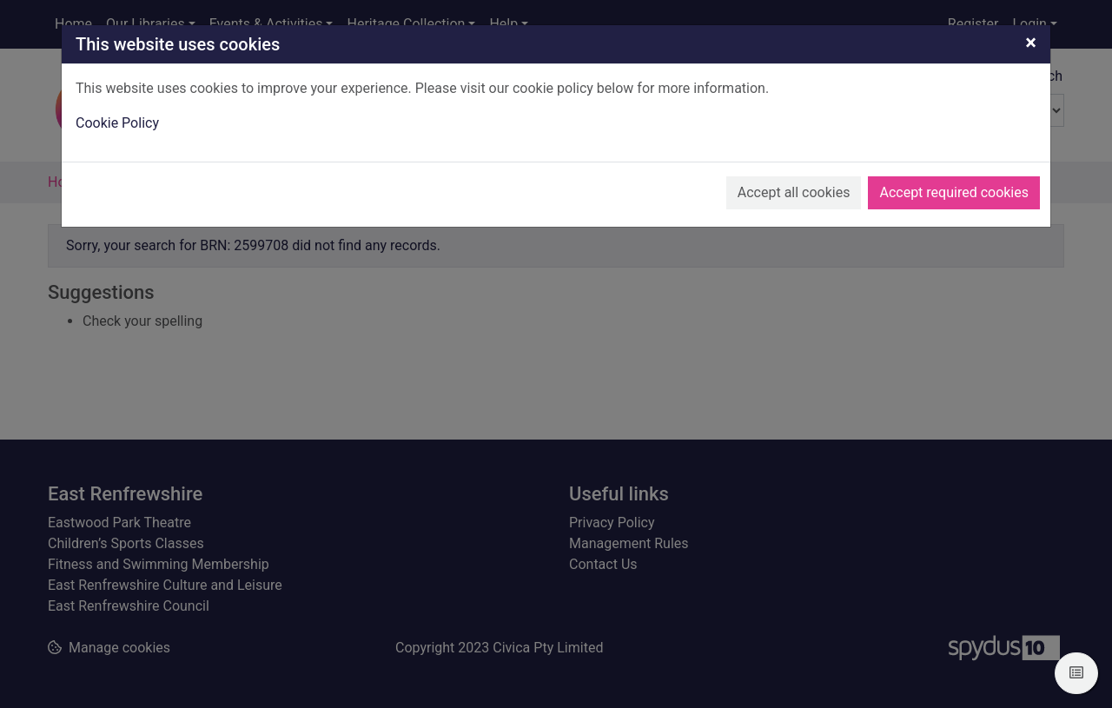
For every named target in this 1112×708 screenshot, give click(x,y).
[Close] (1030, 42)
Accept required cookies (954, 192)
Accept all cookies (794, 192)
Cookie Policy (117, 123)
